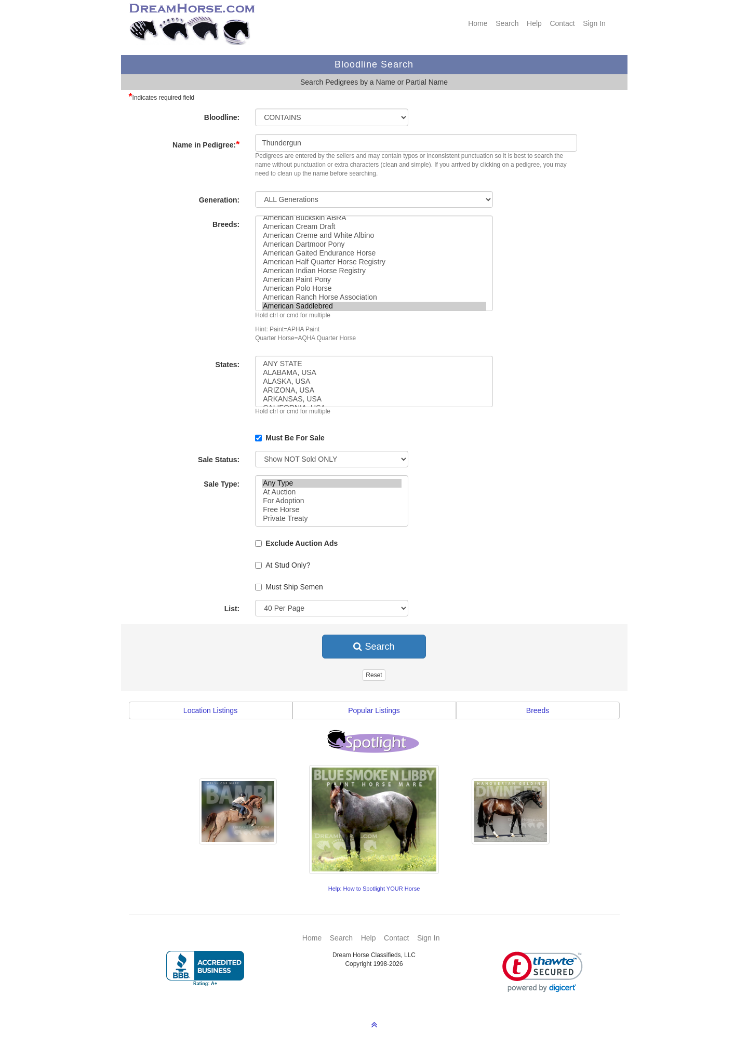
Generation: (219, 200)
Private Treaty (332, 518)
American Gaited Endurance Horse (374, 253)
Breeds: (225, 224)
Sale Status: (218, 459)
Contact (562, 23)
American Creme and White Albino (374, 235)
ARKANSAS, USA (374, 399)
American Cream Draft (374, 226)
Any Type (332, 483)
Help (534, 23)
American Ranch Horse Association (374, 297)
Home (477, 23)
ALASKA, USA (374, 381)
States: (228, 364)
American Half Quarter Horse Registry (374, 262)
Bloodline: (221, 117)
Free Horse (332, 509)
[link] (542, 972)
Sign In (594, 23)
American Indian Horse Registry (374, 270)
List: (232, 608)
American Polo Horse (374, 288)
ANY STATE (374, 363)
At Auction (332, 492)
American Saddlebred (374, 306)
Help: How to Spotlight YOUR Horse (374, 888)
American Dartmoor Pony (374, 244)
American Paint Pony (374, 279)
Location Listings (210, 710)
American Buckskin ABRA (374, 217)
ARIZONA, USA (374, 390)
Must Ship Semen (289, 587)
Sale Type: (221, 484)
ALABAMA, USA (374, 372)
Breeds (537, 710)
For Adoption (332, 500)
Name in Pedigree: (205, 144)
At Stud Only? (282, 565)
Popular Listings (374, 710)
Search (507, 23)
